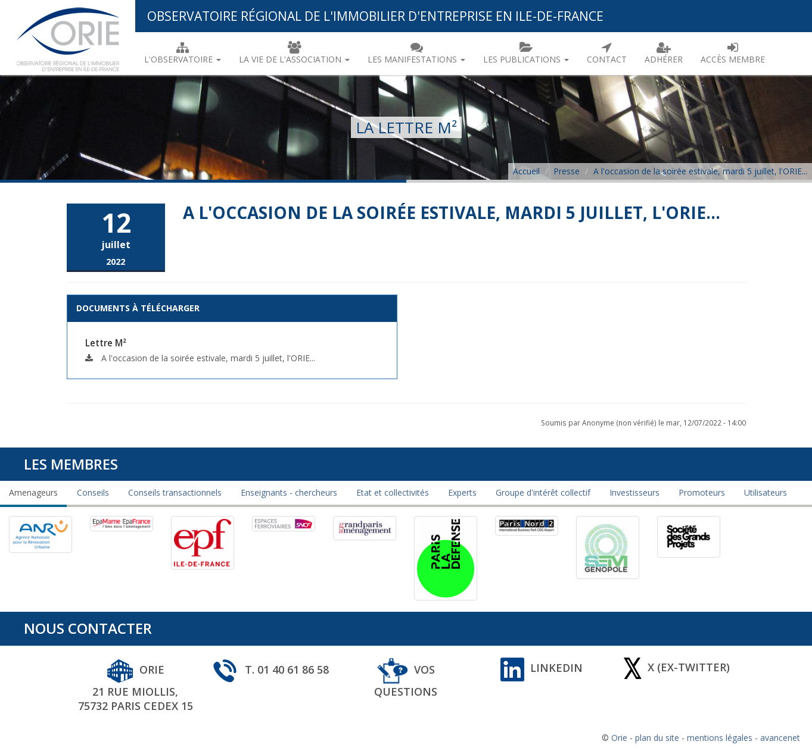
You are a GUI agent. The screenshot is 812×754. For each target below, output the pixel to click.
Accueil (526, 171)
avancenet (780, 737)
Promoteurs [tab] (702, 492)
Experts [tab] (462, 492)
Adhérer (664, 53)
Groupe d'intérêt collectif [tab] (543, 492)
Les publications (526, 53)
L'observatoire (182, 53)
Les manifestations (416, 53)
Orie (619, 737)
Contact (607, 53)
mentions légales (719, 737)
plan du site (657, 737)
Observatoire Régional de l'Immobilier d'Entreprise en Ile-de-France (375, 16)
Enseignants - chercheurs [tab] (289, 492)
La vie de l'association (294, 53)
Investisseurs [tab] (634, 492)
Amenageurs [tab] (33, 492)
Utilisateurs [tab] (765, 492)
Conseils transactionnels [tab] (175, 492)
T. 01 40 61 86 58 (270, 669)
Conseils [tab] (93, 492)
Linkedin (541, 668)
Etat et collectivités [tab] (392, 492)
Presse (566, 171)
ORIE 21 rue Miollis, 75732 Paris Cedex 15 (135, 687)
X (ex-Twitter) (677, 666)
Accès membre (733, 53)
